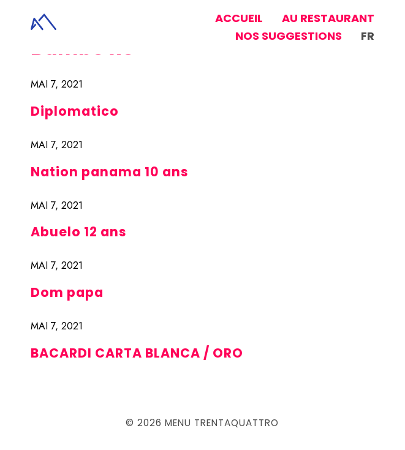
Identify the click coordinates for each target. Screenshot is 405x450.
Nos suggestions (288, 35)
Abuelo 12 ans (79, 232)
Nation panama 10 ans (110, 172)
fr (367, 35)
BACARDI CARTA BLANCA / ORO (137, 353)
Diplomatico (75, 111)
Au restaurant (328, 18)
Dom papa (67, 292)
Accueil (239, 18)
